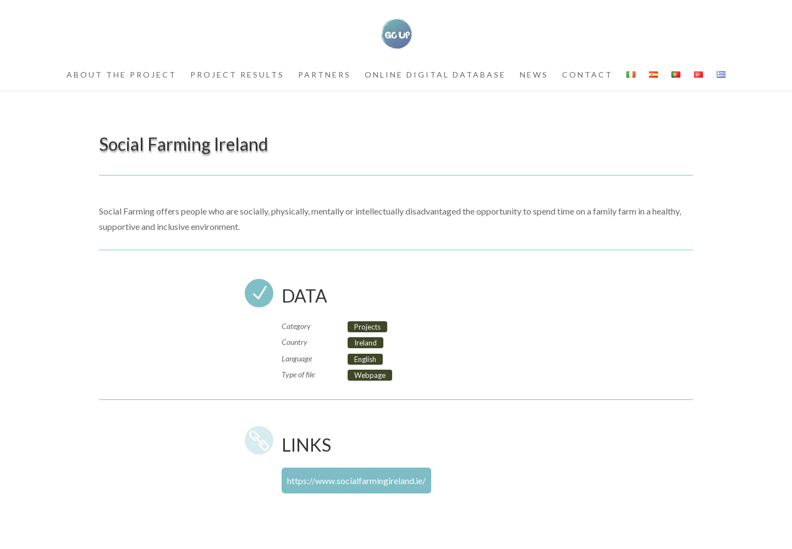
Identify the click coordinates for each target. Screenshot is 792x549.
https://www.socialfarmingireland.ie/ (356, 480)
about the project (122, 75)
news (534, 75)
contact (587, 75)
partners (324, 75)
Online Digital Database (435, 75)
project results (237, 75)
